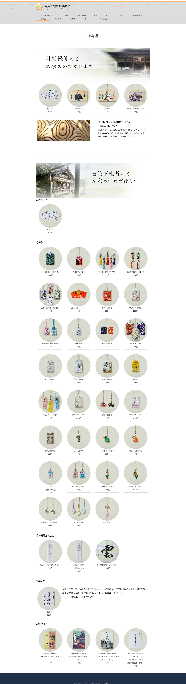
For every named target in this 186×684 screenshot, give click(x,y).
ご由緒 (104, 5)
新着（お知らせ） (86, 5)
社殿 (134, 5)
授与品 (126, 9)
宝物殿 (81, 9)
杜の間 (81, 12)
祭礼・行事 (119, 5)
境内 (94, 9)
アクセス (140, 9)
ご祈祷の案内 (109, 9)
